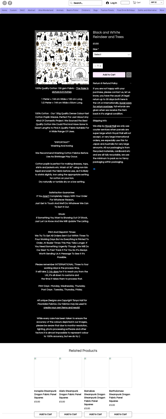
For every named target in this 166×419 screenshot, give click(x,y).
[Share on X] (98, 169)
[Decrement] (95, 66)
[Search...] (85, 3)
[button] (138, 2)
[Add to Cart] (45, 414)
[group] (83, 387)
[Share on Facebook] (94, 169)
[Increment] (101, 66)
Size (96, 49)
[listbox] (156, 2)
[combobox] (112, 54)
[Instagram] (5, 3)
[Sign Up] (125, 2)
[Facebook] (10, 3)
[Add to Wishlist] (128, 74)
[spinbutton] (98, 66)
